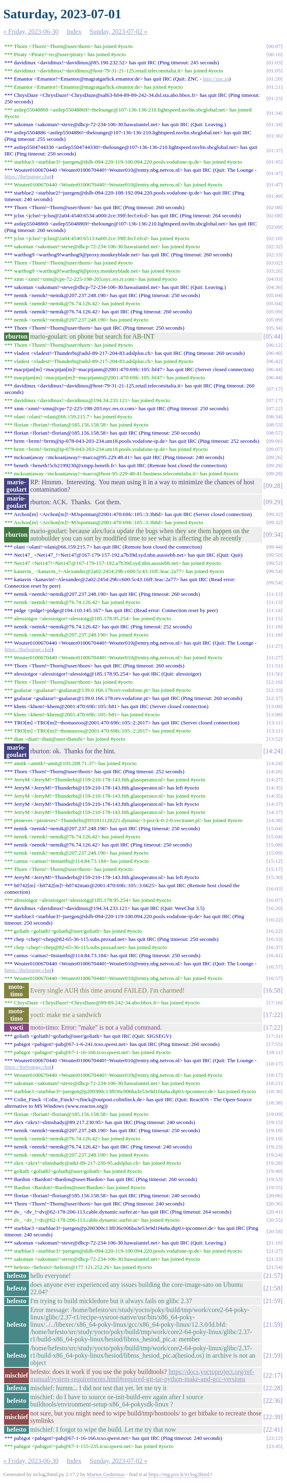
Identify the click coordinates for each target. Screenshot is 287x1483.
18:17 (274, 1064)
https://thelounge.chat (27, 176)
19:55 (274, 1187)
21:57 (272, 1275)
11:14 (275, 610)
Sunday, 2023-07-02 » (119, 31)
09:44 (274, 547)
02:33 (274, 255)
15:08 (274, 845)
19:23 (274, 1147)
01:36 (274, 136)
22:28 (272, 1388)
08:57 (274, 433)
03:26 (274, 271)
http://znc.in (216, 79)
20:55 (274, 1220)
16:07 (274, 900)
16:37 (274, 947)
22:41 (272, 1429)
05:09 (274, 311)
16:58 (272, 990)
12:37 (274, 698)
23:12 (274, 1438)
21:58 (272, 1288)
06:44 (274, 369)
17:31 (274, 1036)
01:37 (274, 150)
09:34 (272, 534)
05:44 (272, 336)
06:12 (274, 345)
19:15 (274, 1122)
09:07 (274, 449)
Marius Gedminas (106, 1474)
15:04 (274, 828)
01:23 (274, 98)
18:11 (275, 1052)
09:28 (274, 465)
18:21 (274, 1083)
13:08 (274, 706)
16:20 (274, 908)
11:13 (275, 594)
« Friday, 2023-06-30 (30, 31)
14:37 (274, 804)
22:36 (272, 1400)
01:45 (274, 162)
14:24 (272, 751)
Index (73, 31)
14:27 (274, 779)
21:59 (272, 1300)
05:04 (274, 295)
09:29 (272, 502)
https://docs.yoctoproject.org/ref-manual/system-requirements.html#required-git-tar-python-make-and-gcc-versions (142, 1375)
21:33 (274, 1259)
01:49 (274, 196)
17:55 (274, 1044)
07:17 (274, 389)
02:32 (274, 246)
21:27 (274, 1251)
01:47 (274, 173)
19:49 (274, 1171)
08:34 (274, 416)
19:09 (274, 1114)
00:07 (274, 46)
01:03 (274, 62)
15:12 (274, 861)
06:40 (274, 353)
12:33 (274, 690)
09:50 (274, 555)
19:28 (274, 1163)
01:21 (274, 87)
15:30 (274, 877)
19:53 (274, 1179)
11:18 (275, 626)
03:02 (274, 263)
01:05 (274, 71)
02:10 (274, 238)
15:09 (274, 853)
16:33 (274, 939)
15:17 (274, 869)
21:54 (274, 1267)
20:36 (274, 1204)
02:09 (274, 227)
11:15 (275, 618)
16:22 (274, 919)
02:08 (274, 207)
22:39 (272, 1416)
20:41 (274, 1212)
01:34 (274, 113)
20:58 (274, 1231)
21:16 (274, 1243)
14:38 (274, 820)
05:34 (274, 328)
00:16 (274, 54)
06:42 (274, 361)
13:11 (275, 723)
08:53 (274, 425)
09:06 (274, 441)
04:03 (274, 279)
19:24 (274, 1155)
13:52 (274, 739)
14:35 (274, 788)
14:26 (274, 771)
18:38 (274, 1103)
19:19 (274, 1130)
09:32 (274, 514)
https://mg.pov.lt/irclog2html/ (179, 1474)
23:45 (274, 1446)
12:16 (274, 682)
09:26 (274, 457)
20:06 (274, 1195)
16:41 (274, 955)
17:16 (274, 1003)
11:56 (275, 674)
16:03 (274, 889)
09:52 (274, 563)
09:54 (274, 571)
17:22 (272, 1014)
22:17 (272, 1375)
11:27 (275, 646)
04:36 (274, 287)
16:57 (274, 967)
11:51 (275, 666)
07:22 (274, 408)
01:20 (274, 79)
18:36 (274, 1091)
